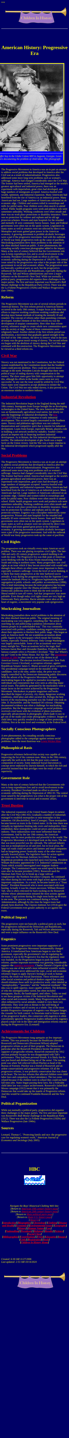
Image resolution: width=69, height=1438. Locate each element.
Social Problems (14, 455)
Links (23, 1239)
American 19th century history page (39, 1208)
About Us (34, 1220)
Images (62, 1237)
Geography (60, 1225)
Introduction (9, 1222)
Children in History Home (34, 1242)
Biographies (24, 1222)
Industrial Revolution (18, 397)
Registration (34, 1239)
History (22, 1228)
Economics (22, 1225)
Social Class (34, 1234)
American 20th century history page (39, 1211)
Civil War (9, 356)
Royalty (49, 1231)
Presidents (26, 1231)
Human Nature (36, 1228)
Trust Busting (12, 805)
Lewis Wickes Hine (51, 741)
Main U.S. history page (39, 1217)
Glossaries (50, 1237)
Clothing (52, 1222)
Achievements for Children (23, 1031)
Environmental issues (41, 1225)
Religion (38, 1231)
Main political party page (39, 1214)
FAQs (40, 1237)
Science (59, 1231)
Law (48, 1228)
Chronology (39, 1222)
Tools (46, 1239)
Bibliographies (10, 1237)
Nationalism (12, 1231)
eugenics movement (24, 965)
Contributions (28, 1237)
